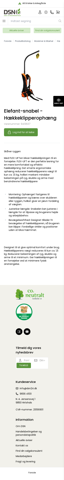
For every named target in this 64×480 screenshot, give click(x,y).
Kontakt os (22, 445)
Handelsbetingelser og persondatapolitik (29, 433)
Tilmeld (23, 365)
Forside (32, 472)
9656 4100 (26, 393)
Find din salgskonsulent (47, 30)
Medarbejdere (24, 456)
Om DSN (20, 426)
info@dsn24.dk (28, 388)
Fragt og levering (25, 461)
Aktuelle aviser (16, 30)
